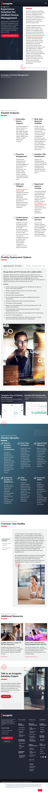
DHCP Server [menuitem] (33, 734)
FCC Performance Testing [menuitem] (23, 735)
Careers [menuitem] (42, 729)
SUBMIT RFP (7, 741)
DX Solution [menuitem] (22, 727)
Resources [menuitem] (43, 753)
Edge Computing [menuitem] (23, 746)
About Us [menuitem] (43, 727)
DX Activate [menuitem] (22, 729)
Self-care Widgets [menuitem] (23, 732)
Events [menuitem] (42, 751)
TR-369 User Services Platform (34, 37)
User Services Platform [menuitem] (33, 732)
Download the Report (31, 656)
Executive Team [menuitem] (43, 732)
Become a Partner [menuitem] (43, 740)
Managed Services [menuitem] (33, 764)
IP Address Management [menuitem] (33, 737)
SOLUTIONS (21, 720)
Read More (4, 656)
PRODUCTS (32, 720)
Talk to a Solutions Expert (10, 35)
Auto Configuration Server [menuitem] (33, 728)
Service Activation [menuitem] (33, 749)
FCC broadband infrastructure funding (40, 203)
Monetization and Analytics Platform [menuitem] (23, 756)
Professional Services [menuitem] (33, 767)
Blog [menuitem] (42, 749)
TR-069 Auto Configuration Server (35, 34)
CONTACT (7, 738)
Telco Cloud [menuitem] (22, 743)
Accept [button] (40, 790)
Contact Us (6, 696)
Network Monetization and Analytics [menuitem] (33, 740)
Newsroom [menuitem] (43, 747)
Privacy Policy (22, 787)
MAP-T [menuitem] (21, 748)
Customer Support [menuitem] (33, 770)
